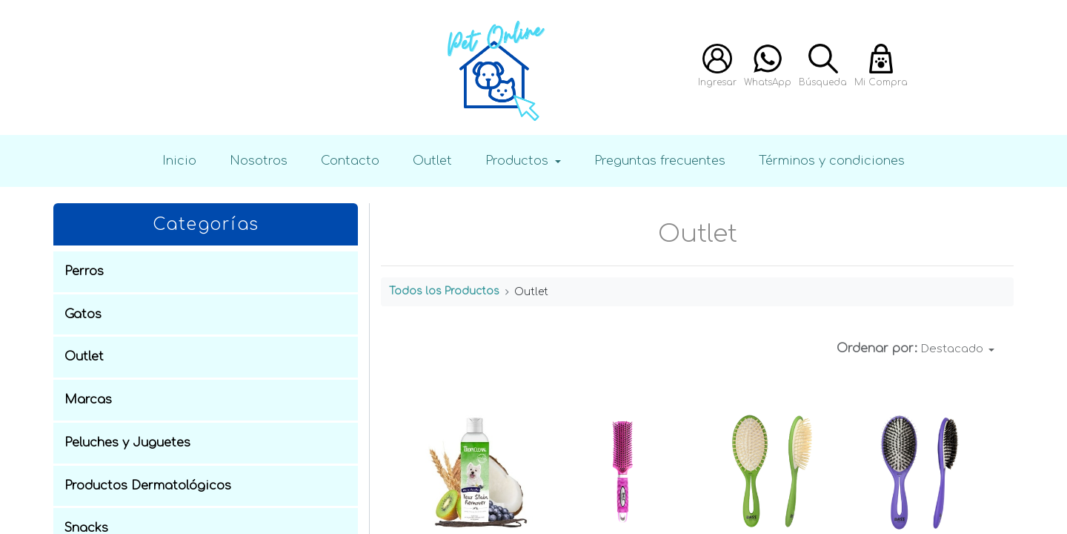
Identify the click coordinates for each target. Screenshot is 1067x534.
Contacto (350, 161)
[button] (958, 349)
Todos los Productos (444, 291)
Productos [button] (518, 161)
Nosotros (258, 161)
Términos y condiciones (832, 161)
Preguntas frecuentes (659, 161)
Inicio (179, 161)
